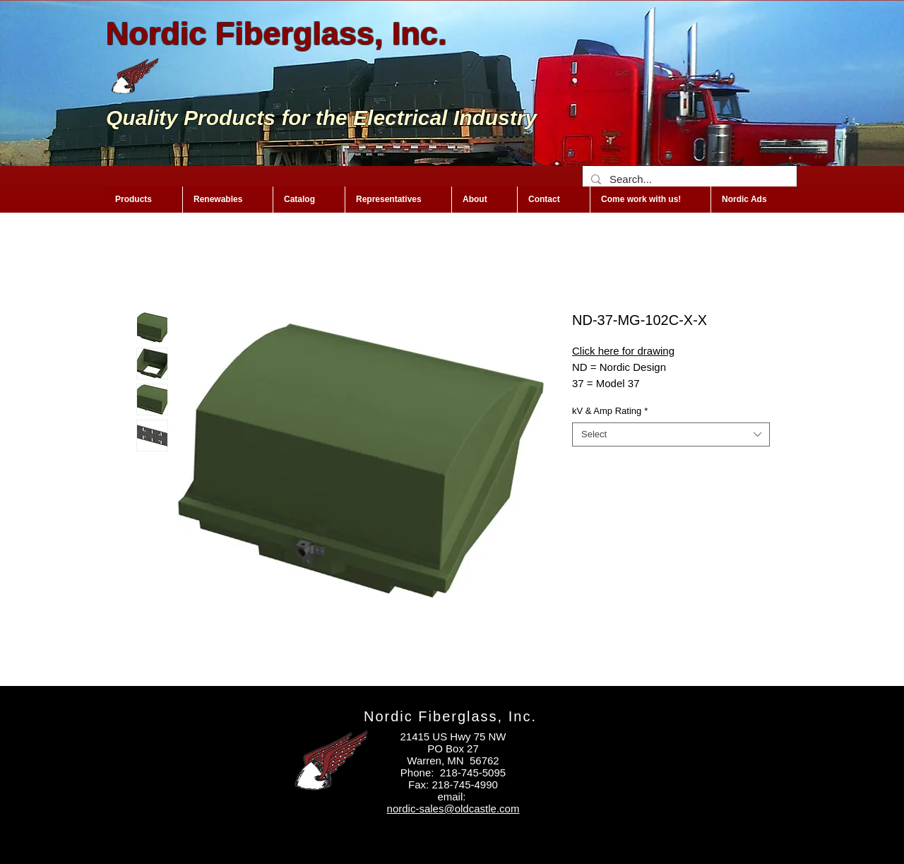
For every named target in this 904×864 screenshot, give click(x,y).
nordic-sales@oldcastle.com (453, 809)
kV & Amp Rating (610, 411)
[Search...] (688, 179)
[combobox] (671, 434)
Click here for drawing (623, 351)
